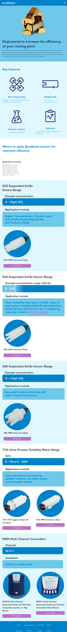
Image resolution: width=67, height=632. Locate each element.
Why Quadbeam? (29, 625)
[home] (8, 4)
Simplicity (48, 625)
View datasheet (17, 266)
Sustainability (40, 625)
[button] (64, 3)
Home (19, 625)
